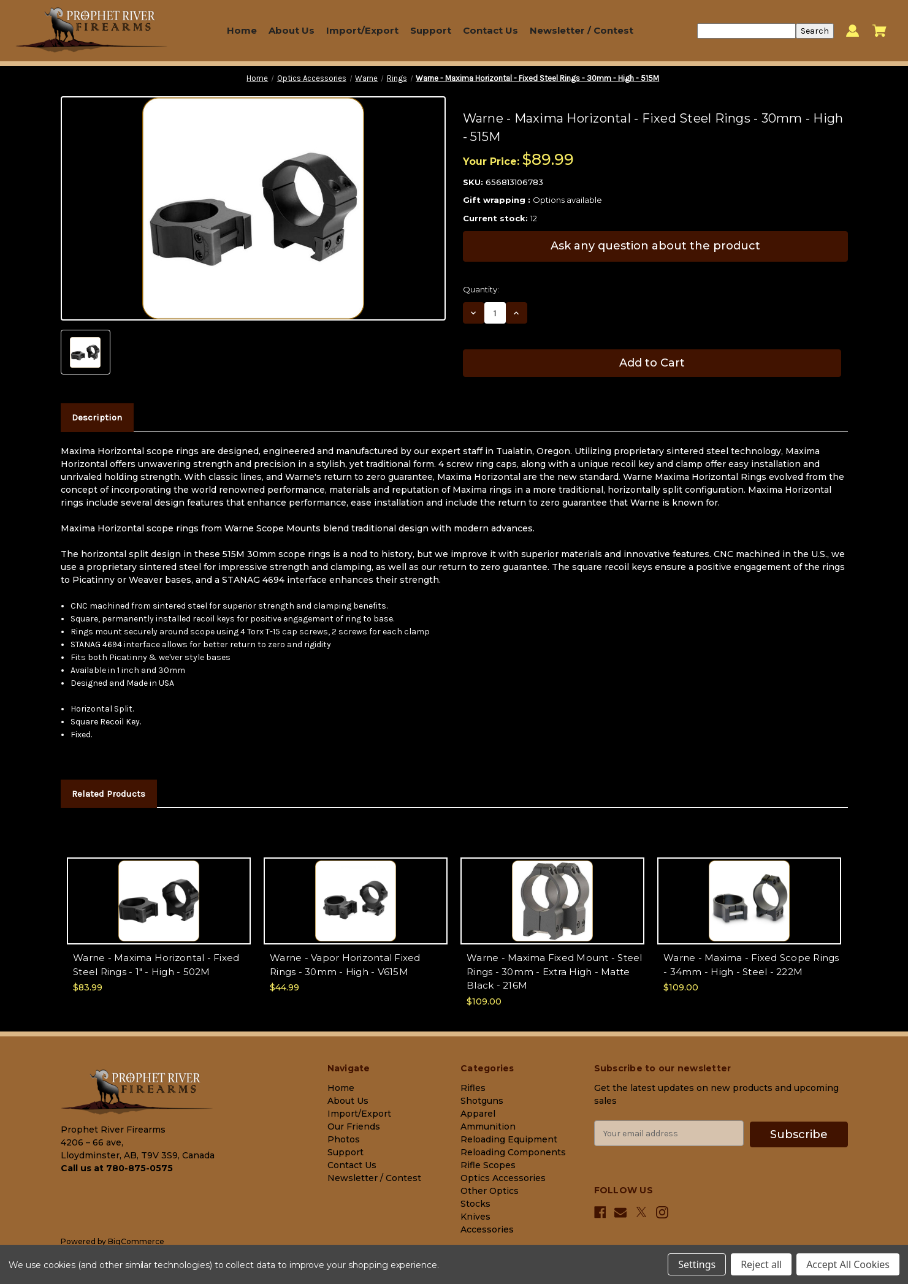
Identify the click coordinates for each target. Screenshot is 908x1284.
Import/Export (362, 30)
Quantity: (481, 289)
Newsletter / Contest (581, 30)
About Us (292, 30)
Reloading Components (513, 1152)
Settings (696, 1264)
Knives (475, 1216)
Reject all (761, 1264)
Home (242, 30)
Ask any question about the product (655, 246)
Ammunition (488, 1126)
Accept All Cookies (848, 1264)
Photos (343, 1139)
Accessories (487, 1229)
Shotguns (481, 1100)
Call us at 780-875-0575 (117, 1168)
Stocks (475, 1203)
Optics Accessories (503, 1177)
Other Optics (489, 1190)
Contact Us (490, 30)
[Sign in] (852, 30)
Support (430, 30)
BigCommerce (136, 1241)
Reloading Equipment (508, 1139)
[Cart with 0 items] (879, 31)
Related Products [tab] (108, 793)
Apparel (477, 1113)
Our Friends (353, 1126)
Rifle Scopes (488, 1165)
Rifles (473, 1087)
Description (97, 417)
